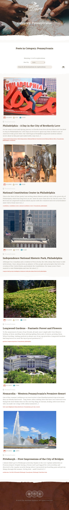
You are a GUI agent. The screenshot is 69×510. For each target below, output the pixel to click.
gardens (5, 341)
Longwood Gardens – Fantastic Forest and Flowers (32, 328)
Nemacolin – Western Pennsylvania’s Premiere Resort (34, 393)
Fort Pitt (11, 472)
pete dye (33, 407)
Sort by (26, 62)
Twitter (34, 494)
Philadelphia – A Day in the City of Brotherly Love (31, 125)
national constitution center (26, 206)
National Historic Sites (50, 139)
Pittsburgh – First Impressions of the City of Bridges (33, 459)
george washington (15, 271)
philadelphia (6, 140)
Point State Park (43, 472)
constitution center (14, 206)
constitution (6, 206)
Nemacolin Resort (19, 407)
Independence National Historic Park (29, 139)
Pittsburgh (35, 472)
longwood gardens (12, 341)
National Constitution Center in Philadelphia (29, 192)
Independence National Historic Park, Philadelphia (32, 258)
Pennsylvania (10, 122)
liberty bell (42, 139)
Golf (4, 407)
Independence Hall (15, 139)
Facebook (29, 494)
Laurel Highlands (9, 407)
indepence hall (24, 271)
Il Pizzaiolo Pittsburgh (19, 472)
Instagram (40, 494)
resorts (38, 407)
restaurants (12, 140)
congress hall (6, 139)
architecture (6, 472)
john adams (31, 271)
